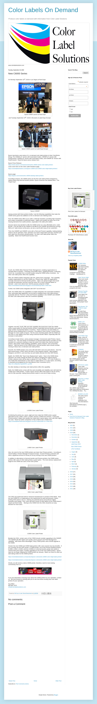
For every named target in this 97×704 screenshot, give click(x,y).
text (72, 111)
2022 (71, 425)
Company (71, 100)
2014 (71, 481)
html (72, 109)
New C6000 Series (76, 446)
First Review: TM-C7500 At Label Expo (83, 308)
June (73, 456)
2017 (71, 474)
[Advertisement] (35, 665)
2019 (71, 432)
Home (35, 681)
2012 (71, 486)
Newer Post (12, 681)
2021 (71, 428)
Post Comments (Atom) (22, 684)
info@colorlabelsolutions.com (17, 587)
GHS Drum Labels (83, 365)
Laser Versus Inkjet (83, 277)
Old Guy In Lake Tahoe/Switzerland (75, 252)
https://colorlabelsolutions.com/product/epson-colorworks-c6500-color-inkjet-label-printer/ (35, 560)
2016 (71, 476)
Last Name (71, 95)
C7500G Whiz (82, 263)
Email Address (78, 83)
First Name (71, 89)
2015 (71, 479)
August (74, 452)
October (74, 439)
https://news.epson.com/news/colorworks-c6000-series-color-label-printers (30, 165)
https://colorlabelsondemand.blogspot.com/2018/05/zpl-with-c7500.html (29, 285)
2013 (71, 484)
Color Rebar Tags (83, 335)
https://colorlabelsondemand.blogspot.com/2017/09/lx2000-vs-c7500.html (30, 421)
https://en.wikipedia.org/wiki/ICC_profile (20, 364)
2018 (71, 472)
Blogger (56, 695)
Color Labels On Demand (43, 9)
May (73, 459)
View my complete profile (75, 255)
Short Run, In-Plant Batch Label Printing (83, 380)
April (73, 461)
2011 (71, 488)
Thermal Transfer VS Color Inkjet (83, 292)
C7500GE (81, 349)
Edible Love (81, 322)
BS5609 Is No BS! (83, 394)
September (75, 442)
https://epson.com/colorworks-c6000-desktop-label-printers (26, 175)
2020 (71, 430)
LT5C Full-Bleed (75, 449)
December (75, 435)
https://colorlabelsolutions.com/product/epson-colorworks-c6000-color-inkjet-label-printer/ (35, 557)
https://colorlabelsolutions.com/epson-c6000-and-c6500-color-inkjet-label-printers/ (32, 168)
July (73, 454)
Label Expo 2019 (75, 444)
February (74, 466)
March (73, 464)
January (74, 469)
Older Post (58, 681)
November (75, 437)
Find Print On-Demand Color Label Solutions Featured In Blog (79, 417)
